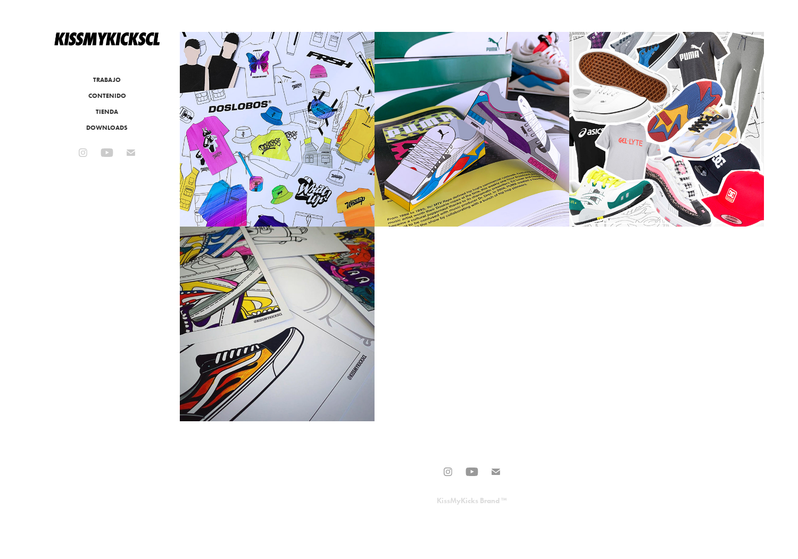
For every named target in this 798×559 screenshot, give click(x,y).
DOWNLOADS (107, 127)
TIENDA (107, 111)
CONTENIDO (107, 95)
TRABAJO (107, 80)
